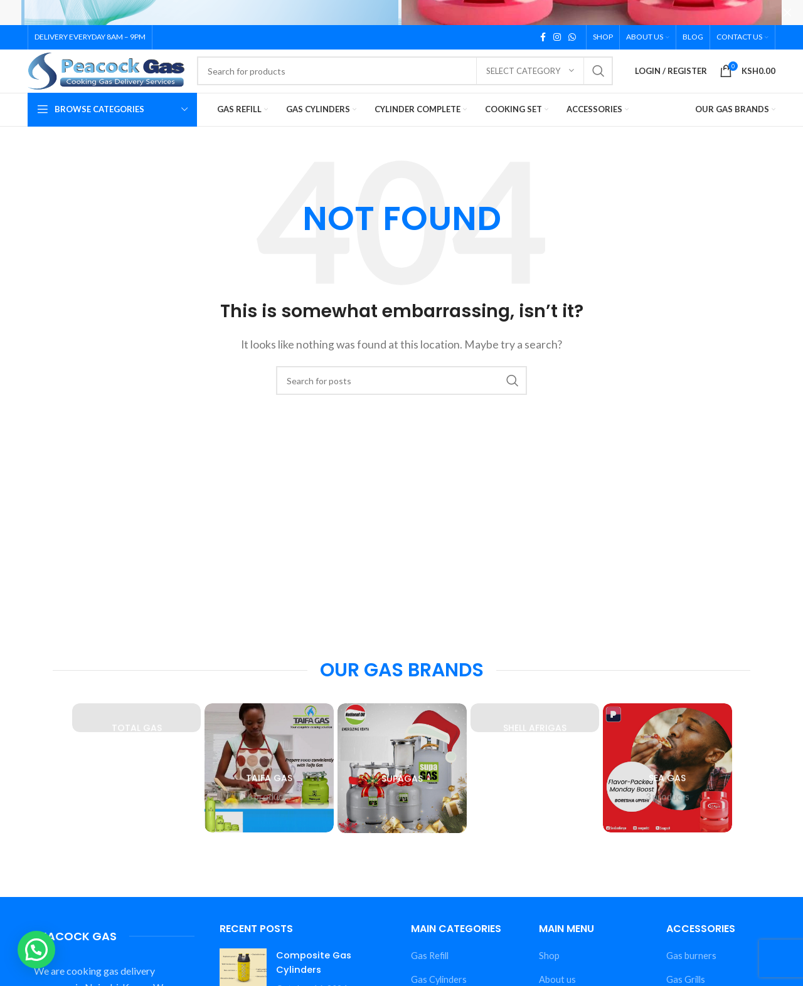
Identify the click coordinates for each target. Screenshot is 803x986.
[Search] (405, 84)
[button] (36, 949)
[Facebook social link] (543, 38)
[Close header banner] (787, 12)
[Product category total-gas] (136, 743)
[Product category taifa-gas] (269, 793)
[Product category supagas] (402, 793)
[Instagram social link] (557, 38)
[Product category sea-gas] (667, 793)
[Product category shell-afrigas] (535, 743)
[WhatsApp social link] (572, 38)
